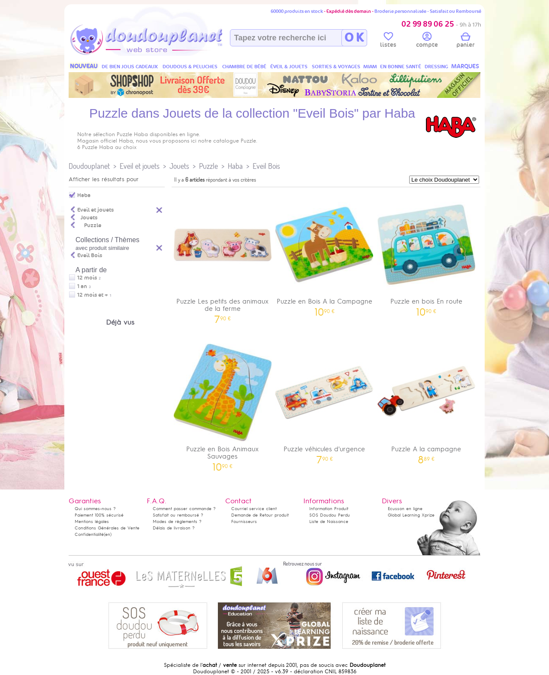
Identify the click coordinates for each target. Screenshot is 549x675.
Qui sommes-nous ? (95, 508)
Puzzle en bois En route (426, 253)
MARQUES (465, 66)
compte (427, 41)
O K (354, 38)
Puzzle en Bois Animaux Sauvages (223, 404)
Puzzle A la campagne (426, 401)
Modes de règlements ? (177, 521)
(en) (108, 534)
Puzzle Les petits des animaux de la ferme (223, 257)
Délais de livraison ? (174, 528)
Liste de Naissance (328, 521)
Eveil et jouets (140, 166)
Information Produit (328, 508)
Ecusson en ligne (405, 508)
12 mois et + (92, 295)
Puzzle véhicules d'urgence (325, 401)
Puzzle (208, 166)
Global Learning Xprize (411, 515)
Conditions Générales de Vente (107, 528)
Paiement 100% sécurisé (99, 515)
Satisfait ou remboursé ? (178, 515)
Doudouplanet (89, 166)
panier (465, 41)
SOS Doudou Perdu (329, 515)
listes (388, 41)
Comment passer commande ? (184, 508)
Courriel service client (254, 508)
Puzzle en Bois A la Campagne (325, 253)
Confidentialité (89, 534)
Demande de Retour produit (260, 515)
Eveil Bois (266, 166)
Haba (235, 166)
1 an (82, 286)
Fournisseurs (244, 521)
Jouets (179, 166)
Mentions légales (92, 521)
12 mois (87, 277)
